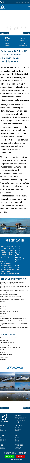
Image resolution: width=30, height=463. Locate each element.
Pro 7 (16, 439)
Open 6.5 (2, 447)
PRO (16, 435)
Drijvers (18, 2)
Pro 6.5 (17, 440)
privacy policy (18, 459)
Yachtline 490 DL (19, 447)
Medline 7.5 (3, 439)
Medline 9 (2, 437)
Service (23, 2)
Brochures (18, 429)
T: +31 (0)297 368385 (20, 420)
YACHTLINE (19, 445)
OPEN (2, 445)
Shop (28, 2)
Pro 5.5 (17, 442)
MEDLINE (3, 435)
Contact (2, 432)
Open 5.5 (2, 448)
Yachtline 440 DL (19, 448)
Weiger (20, 456)
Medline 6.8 (3, 440)
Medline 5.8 (3, 442)
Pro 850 (17, 437)
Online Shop (3, 430)
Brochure (4, 33)
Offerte (26, 33)
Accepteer (9, 456)
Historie (17, 427)
